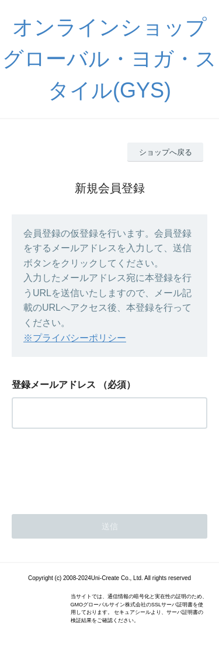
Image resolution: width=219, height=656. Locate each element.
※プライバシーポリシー (74, 338)
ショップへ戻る (165, 152)
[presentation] (100, 468)
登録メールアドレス (54, 385)
